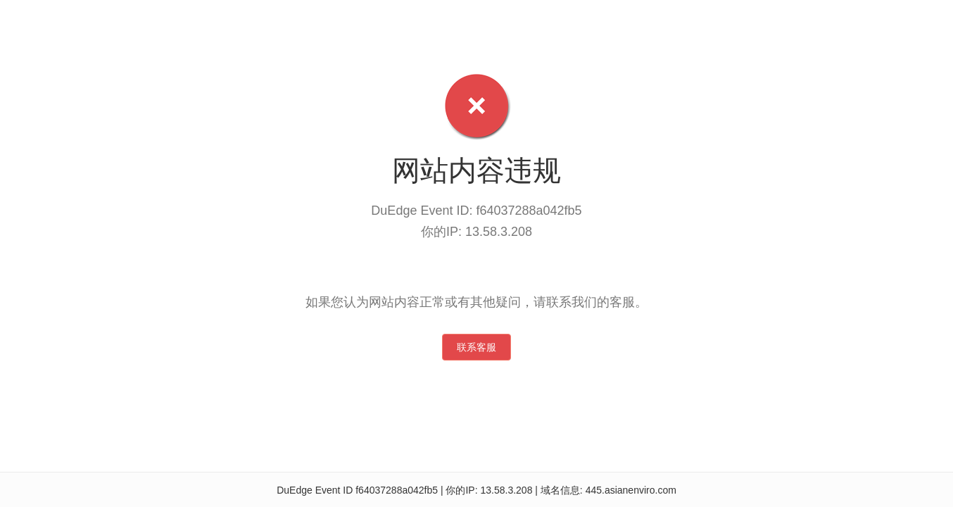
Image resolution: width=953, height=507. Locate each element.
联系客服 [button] (476, 347)
